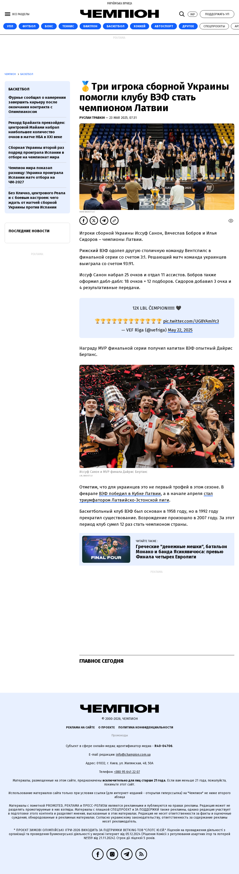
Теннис (68, 26)
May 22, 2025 (180, 330)
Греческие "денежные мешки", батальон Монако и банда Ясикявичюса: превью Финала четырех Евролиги (181, 552)
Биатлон (90, 26)
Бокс (49, 26)
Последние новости (29, 231)
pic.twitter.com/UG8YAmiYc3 (191, 321)
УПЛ (10, 26)
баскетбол (18, 89)
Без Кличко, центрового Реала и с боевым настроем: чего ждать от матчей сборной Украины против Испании (36, 200)
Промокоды (119, 735)
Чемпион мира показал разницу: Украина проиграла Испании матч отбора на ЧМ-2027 (35, 174)
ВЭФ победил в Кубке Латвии (130, 493)
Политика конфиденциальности (145, 727)
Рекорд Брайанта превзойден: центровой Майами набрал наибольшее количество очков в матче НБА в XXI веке (36, 129)
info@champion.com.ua (133, 755)
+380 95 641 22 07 (127, 772)
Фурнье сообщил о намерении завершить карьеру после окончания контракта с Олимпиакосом (37, 104)
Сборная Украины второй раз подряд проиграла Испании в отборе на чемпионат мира (36, 152)
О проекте (106, 727)
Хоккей (139, 26)
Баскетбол (115, 26)
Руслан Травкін (92, 118)
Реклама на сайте (80, 727)
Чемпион (11, 74)
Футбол (28, 26)
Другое (188, 26)
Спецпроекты (214, 26)
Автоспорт (164, 26)
